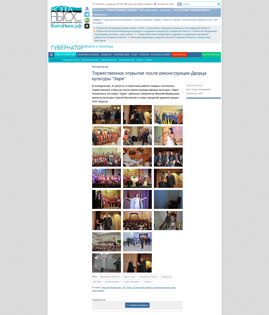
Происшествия (121, 54)
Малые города (181, 10)
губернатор (166, 276)
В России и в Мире (160, 54)
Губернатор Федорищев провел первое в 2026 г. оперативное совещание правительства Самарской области (152, 28)
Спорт (134, 54)
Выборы (149, 60)
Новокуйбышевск (149, 10)
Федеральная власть (90, 60)
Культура (144, 54)
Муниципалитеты (109, 60)
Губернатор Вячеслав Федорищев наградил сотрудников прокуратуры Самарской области (143, 31)
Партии (140, 60)
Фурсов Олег (130, 276)
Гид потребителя (211, 54)
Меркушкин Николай (109, 276)
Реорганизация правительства (196, 20)
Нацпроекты (100, 14)
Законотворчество (126, 60)
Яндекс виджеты (143, 4)
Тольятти (121, 10)
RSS (120, 4)
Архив (129, 4)
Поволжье (98, 10)
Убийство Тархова (171, 20)
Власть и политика (98, 46)
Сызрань (133, 10)
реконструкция (112, 281)
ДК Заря (97, 281)
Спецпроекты (179, 54)
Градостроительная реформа (117, 20)
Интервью (98, 23)
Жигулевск (165, 10)
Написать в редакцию (104, 4)
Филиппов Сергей (148, 276)
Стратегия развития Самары (147, 20)
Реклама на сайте (164, 4)
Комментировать (137, 305)
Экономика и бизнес (88, 54)
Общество (106, 54)
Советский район (131, 281)
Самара (110, 10)
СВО (215, 20)
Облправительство (71, 60)
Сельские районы (200, 10)
